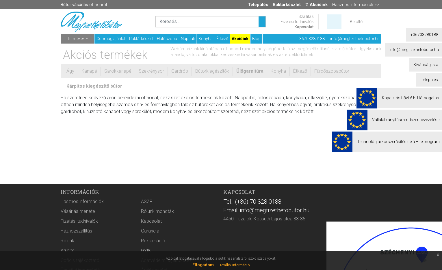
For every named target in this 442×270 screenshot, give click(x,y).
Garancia (150, 231)
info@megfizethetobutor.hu (355, 38)
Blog (256, 38)
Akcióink (240, 38)
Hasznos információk (82, 201)
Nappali (188, 38)
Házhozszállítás (76, 231)
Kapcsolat (304, 27)
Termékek (76, 38)
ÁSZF (146, 201)
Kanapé (89, 71)
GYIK (146, 250)
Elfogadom (203, 264)
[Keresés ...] (262, 21)
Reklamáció (153, 240)
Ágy (70, 71)
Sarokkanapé (117, 71)
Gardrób (179, 71)
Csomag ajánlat (110, 38)
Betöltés (357, 21)
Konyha (205, 38)
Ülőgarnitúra (249, 71)
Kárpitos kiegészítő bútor (94, 86)
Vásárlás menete (78, 211)
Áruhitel (68, 250)
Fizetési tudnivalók (297, 21)
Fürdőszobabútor (331, 71)
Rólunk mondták (157, 211)
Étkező (222, 38)
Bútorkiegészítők (212, 71)
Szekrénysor (151, 71)
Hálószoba (167, 38)
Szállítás (306, 16)
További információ (235, 265)
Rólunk (67, 240)
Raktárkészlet (141, 38)
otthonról (84, 4)
